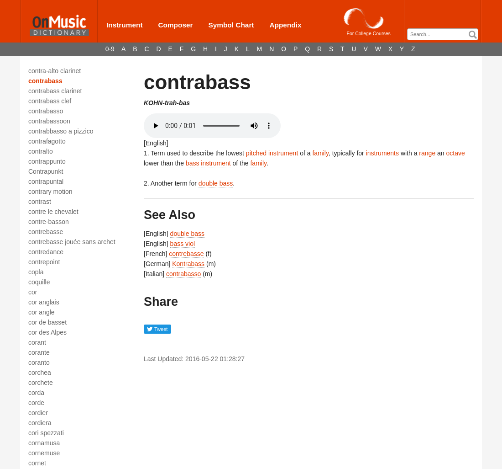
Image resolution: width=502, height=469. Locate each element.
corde (36, 402)
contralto (40, 151)
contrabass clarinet (55, 91)
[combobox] (442, 34)
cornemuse (44, 453)
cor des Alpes (47, 332)
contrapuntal (45, 181)
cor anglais (43, 302)
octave (455, 153)
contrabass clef (49, 101)
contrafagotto (47, 141)
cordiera (40, 422)
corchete (40, 382)
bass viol (182, 243)
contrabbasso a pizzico (60, 131)
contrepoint (44, 262)
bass (192, 163)
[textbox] (445, 34)
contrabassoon (49, 121)
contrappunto (47, 161)
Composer (175, 25)
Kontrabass (188, 263)
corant (37, 342)
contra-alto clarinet (54, 71)
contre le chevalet (53, 211)
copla (35, 272)
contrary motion (50, 191)
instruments (382, 153)
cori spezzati (46, 433)
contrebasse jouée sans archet (71, 241)
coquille (39, 282)
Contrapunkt (45, 171)
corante (39, 352)
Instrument (124, 25)
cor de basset (47, 322)
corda (36, 392)
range (427, 153)
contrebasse (45, 231)
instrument (283, 153)
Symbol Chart (231, 25)
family (320, 153)
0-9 (110, 49)
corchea (39, 372)
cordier (38, 412)
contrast (39, 201)
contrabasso (45, 111)
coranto (39, 362)
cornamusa (44, 443)
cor (32, 292)
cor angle (41, 312)
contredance (45, 252)
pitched (256, 153)
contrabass (45, 81)
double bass (216, 183)
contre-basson (48, 221)
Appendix (285, 25)
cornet (37, 463)
